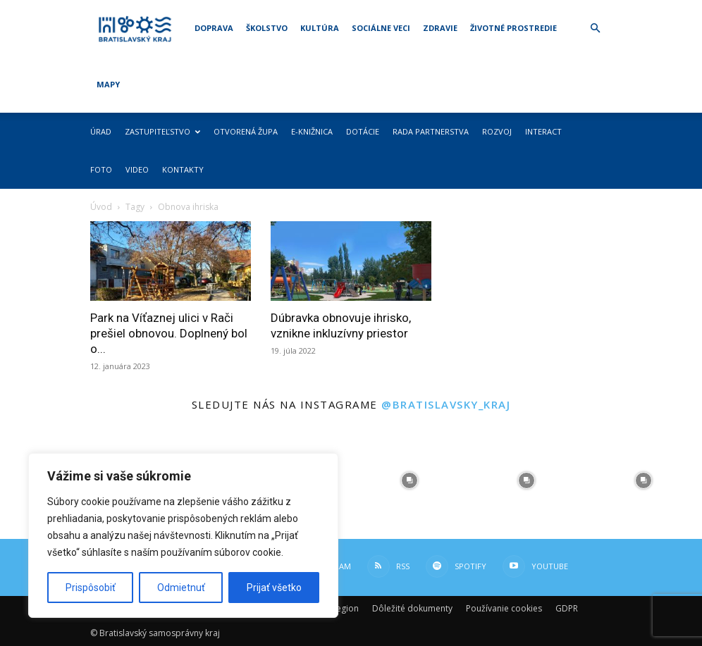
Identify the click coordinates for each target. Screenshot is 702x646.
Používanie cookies (504, 608)
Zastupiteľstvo (162, 131)
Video (137, 169)
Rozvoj (497, 131)
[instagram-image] (409, 480)
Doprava (214, 28)
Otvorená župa (246, 131)
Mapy (108, 84)
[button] (595, 28)
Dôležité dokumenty (412, 608)
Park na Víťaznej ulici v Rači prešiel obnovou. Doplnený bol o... (168, 333)
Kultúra (319, 28)
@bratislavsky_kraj (445, 404)
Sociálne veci (381, 28)
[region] (183, 535)
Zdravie (440, 28)
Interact (543, 131)
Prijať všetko (274, 587)
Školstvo (267, 28)
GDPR (566, 608)
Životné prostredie (513, 28)
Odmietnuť (181, 587)
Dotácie (362, 131)
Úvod (101, 207)
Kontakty (183, 169)
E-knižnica (312, 131)
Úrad (100, 131)
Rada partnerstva (431, 131)
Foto (101, 169)
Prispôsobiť (91, 587)
